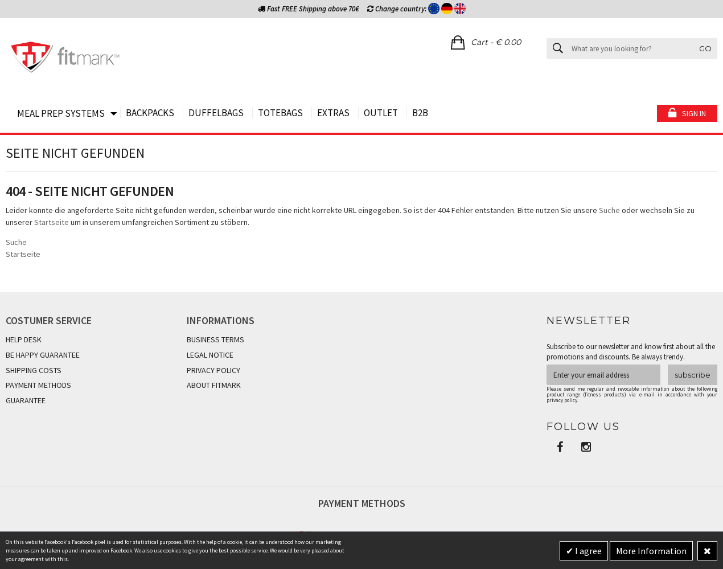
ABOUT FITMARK (214, 385)
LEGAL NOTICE (210, 355)
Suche (609, 210)
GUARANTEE (26, 400)
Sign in (694, 113)
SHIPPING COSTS (33, 370)
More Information (651, 550)
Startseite (51, 222)
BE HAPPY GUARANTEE (43, 355)
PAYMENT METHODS (38, 385)
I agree (587, 550)
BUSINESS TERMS (215, 339)
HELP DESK (24, 339)
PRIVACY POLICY (213, 370)
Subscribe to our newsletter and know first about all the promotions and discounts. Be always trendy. (631, 352)
